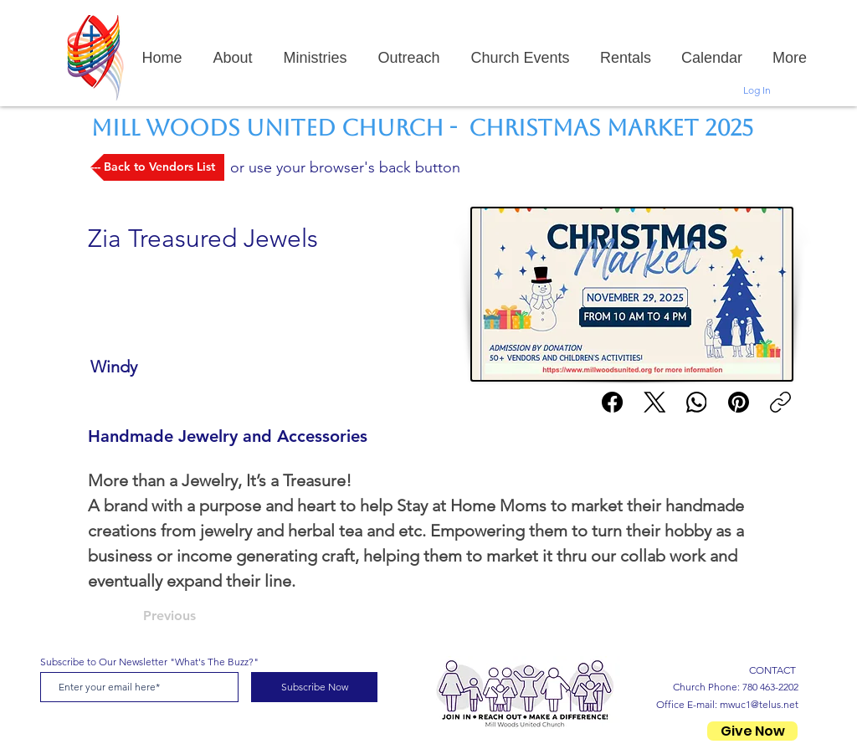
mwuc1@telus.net (759, 704)
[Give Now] (752, 731)
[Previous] (198, 616)
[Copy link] (780, 402)
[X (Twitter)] (654, 402)
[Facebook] (613, 402)
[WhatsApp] (696, 402)
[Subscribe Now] (314, 687)
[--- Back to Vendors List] (157, 167)
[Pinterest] (738, 402)
